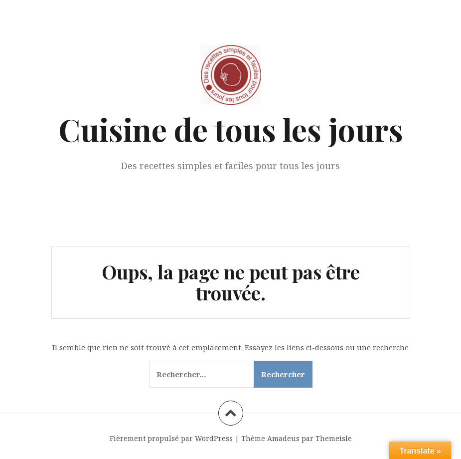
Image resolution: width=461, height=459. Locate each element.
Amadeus (283, 438)
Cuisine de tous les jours (230, 129)
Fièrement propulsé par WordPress (171, 438)
